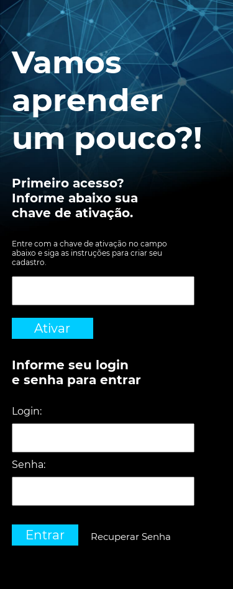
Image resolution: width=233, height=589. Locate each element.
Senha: (28, 464)
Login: (27, 411)
